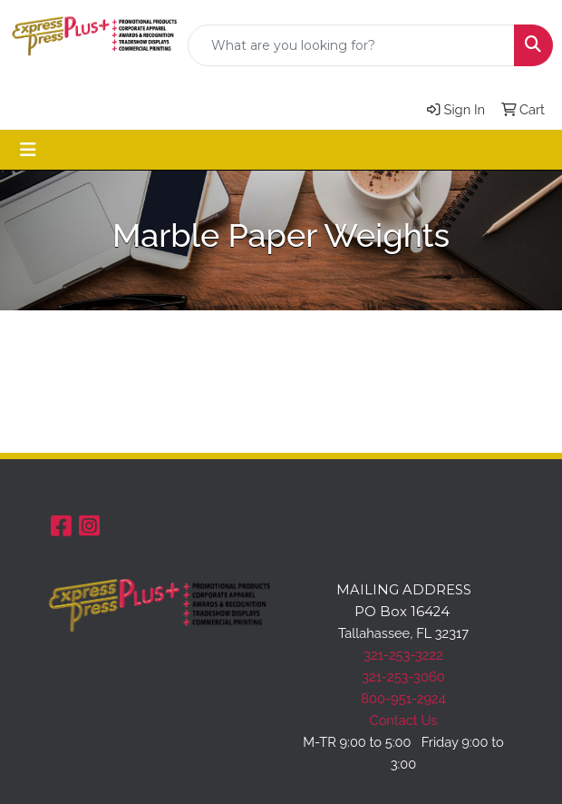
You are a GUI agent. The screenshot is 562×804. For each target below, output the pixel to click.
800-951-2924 (403, 698)
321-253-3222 (403, 654)
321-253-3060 (403, 676)
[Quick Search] (351, 45)
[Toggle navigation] (28, 149)
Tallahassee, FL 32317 (403, 633)
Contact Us (404, 720)
